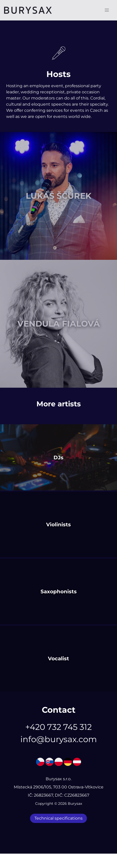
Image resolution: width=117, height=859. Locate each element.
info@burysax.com (58, 739)
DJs (58, 457)
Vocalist (58, 658)
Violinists (58, 524)
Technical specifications (58, 818)
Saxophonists (59, 591)
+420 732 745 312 (58, 727)
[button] (107, 10)
